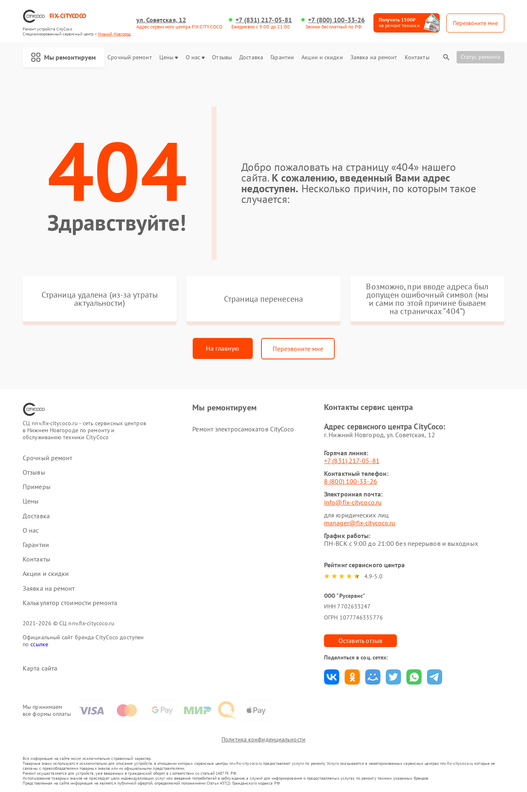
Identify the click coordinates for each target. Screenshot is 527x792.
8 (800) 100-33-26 (350, 481)
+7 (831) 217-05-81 (264, 20)
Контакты (417, 57)
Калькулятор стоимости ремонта (70, 603)
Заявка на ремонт (373, 57)
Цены (168, 57)
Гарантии (282, 57)
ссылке (39, 644)
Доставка (251, 57)
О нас (195, 57)
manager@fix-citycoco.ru (359, 523)
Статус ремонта (480, 57)
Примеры (37, 487)
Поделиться (331, 677)
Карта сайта (40, 668)
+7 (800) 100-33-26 (336, 20)
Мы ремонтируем (63, 57)
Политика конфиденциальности (263, 739)
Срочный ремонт (129, 57)
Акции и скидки (322, 57)
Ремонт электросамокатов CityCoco (243, 429)
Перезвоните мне (298, 349)
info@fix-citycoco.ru (353, 502)
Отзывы (222, 57)
